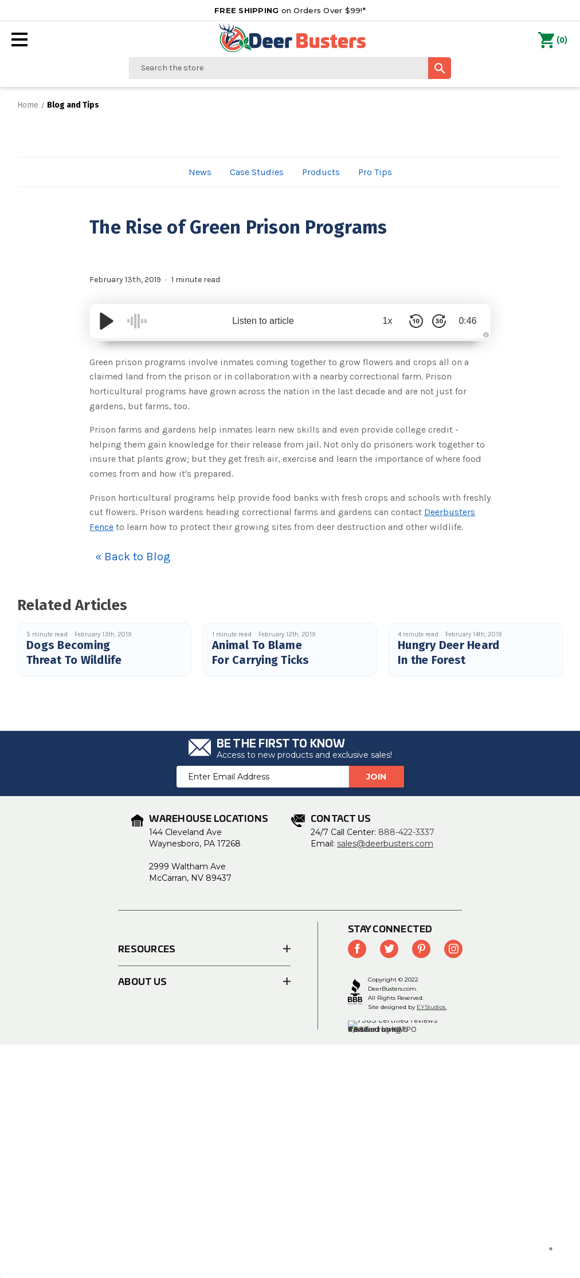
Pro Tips (375, 172)
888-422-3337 (406, 832)
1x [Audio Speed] (388, 321)
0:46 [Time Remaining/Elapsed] (467, 321)
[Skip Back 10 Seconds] (416, 321)
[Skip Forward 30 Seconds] (439, 321)
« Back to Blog (132, 556)
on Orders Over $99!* (290, 10)
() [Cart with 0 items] (552, 41)
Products (321, 172)
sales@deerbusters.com (385, 843)
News (200, 172)
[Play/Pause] (106, 321)
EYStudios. (431, 1007)
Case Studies (257, 172)
